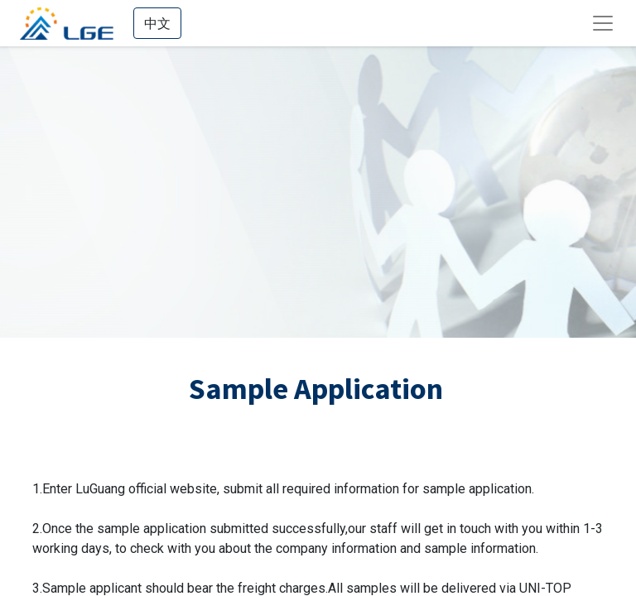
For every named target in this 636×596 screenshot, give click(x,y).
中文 (157, 23)
